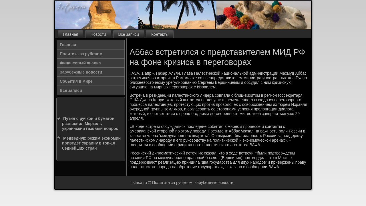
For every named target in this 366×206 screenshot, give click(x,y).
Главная (70, 34)
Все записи (128, 34)
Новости (98, 34)
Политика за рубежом (81, 54)
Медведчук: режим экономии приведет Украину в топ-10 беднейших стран (91, 143)
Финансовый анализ (80, 63)
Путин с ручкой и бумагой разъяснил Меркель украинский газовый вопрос (90, 123)
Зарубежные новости (81, 72)
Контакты (159, 34)
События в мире (76, 81)
